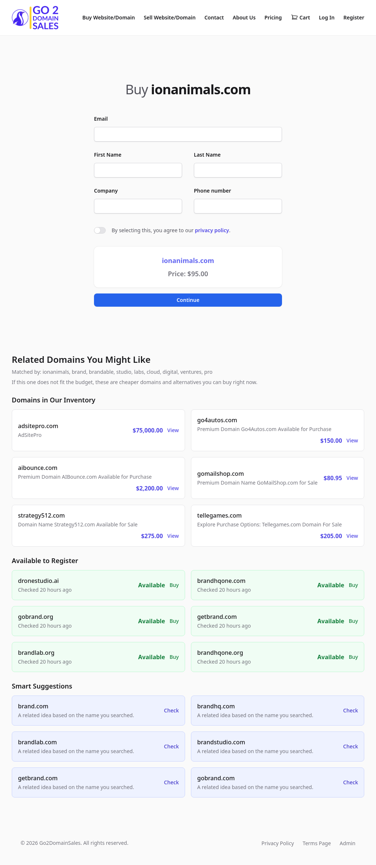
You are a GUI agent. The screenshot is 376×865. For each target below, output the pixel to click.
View (173, 430)
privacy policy (212, 230)
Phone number (212, 190)
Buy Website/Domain (108, 17)
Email (101, 118)
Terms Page (317, 843)
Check (171, 710)
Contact (214, 17)
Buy (174, 584)
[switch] (100, 230)
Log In (327, 17)
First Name (108, 154)
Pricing (273, 17)
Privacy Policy (277, 843)
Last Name (207, 154)
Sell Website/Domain (169, 17)
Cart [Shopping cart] (300, 17)
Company (106, 190)
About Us (244, 17)
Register (353, 17)
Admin (347, 843)
